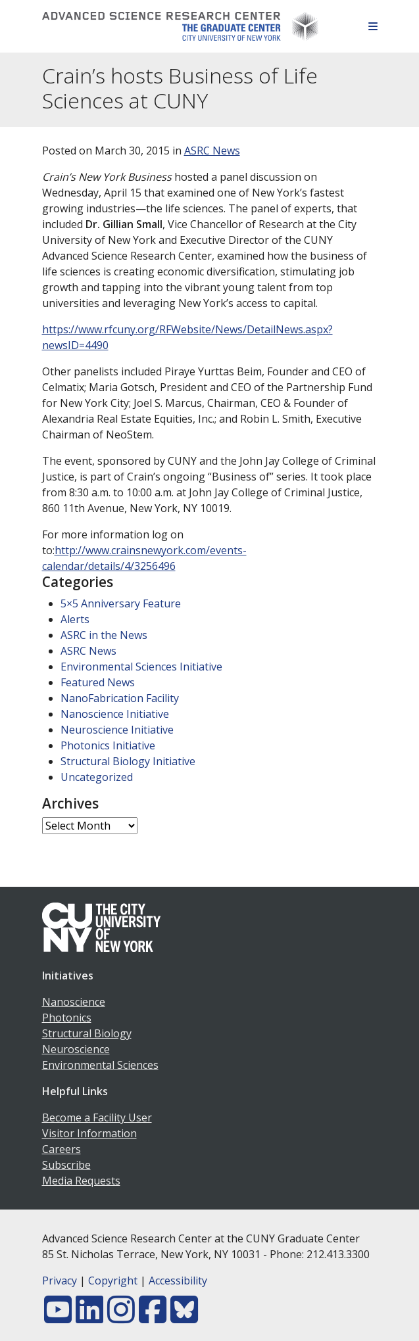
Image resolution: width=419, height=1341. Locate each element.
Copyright (112, 1280)
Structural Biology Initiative (128, 761)
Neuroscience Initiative (117, 729)
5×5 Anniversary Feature (121, 603)
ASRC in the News (104, 635)
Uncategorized (97, 777)
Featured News (98, 682)
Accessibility (178, 1280)
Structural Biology (87, 1033)
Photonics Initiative (108, 745)
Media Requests (81, 1180)
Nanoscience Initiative (115, 714)
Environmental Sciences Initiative (141, 666)
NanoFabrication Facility (120, 698)
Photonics (66, 1017)
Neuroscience (76, 1049)
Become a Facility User (97, 1117)
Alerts (75, 619)
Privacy (59, 1280)
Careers (61, 1149)
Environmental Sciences (100, 1065)
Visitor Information (89, 1133)
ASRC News (212, 150)
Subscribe (66, 1165)
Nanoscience (73, 1002)
